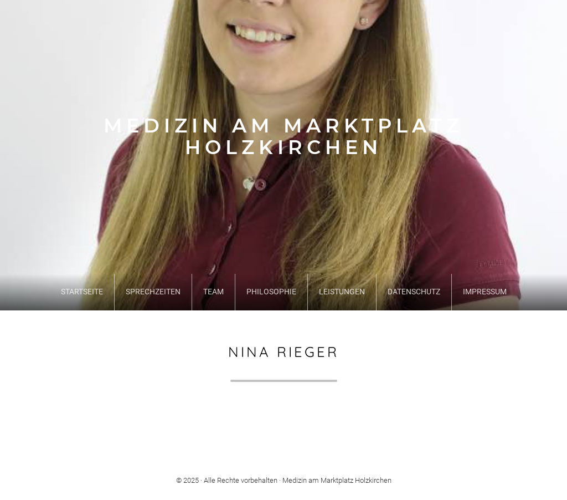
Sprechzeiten (153, 292)
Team (213, 292)
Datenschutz (414, 292)
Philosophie (271, 292)
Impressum (485, 292)
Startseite (82, 292)
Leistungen (342, 292)
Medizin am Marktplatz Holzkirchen (283, 136)
